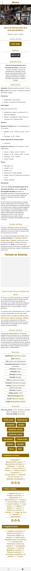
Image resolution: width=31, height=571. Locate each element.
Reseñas (10, 444)
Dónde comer (8, 420)
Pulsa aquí (21, 414)
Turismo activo (22, 439)
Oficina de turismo (18, 399)
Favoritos (20, 444)
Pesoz (7, 318)
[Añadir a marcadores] (23, 569)
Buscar (11, 449)
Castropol (18, 238)
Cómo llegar (15, 44)
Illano (7, 240)
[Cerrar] (2, 2)
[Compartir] (8, 569)
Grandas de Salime (18, 316)
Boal (24, 313)
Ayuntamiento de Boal (18, 401)
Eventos (21, 425)
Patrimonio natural (15, 434)
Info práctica (8, 439)
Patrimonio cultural (15, 430)
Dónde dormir (22, 420)
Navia (2, 318)
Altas (20, 449)
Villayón (13, 240)
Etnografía (10, 425)
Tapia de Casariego (16, 318)
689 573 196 (15, 55)
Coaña (23, 238)
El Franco (8, 316)
